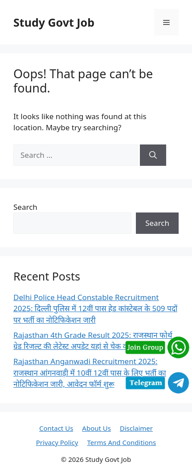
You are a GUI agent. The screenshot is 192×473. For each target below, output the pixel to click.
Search (25, 207)
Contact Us (56, 428)
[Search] (153, 155)
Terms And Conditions (121, 442)
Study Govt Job (53, 22)
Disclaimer (136, 428)
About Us (96, 428)
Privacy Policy (57, 442)
